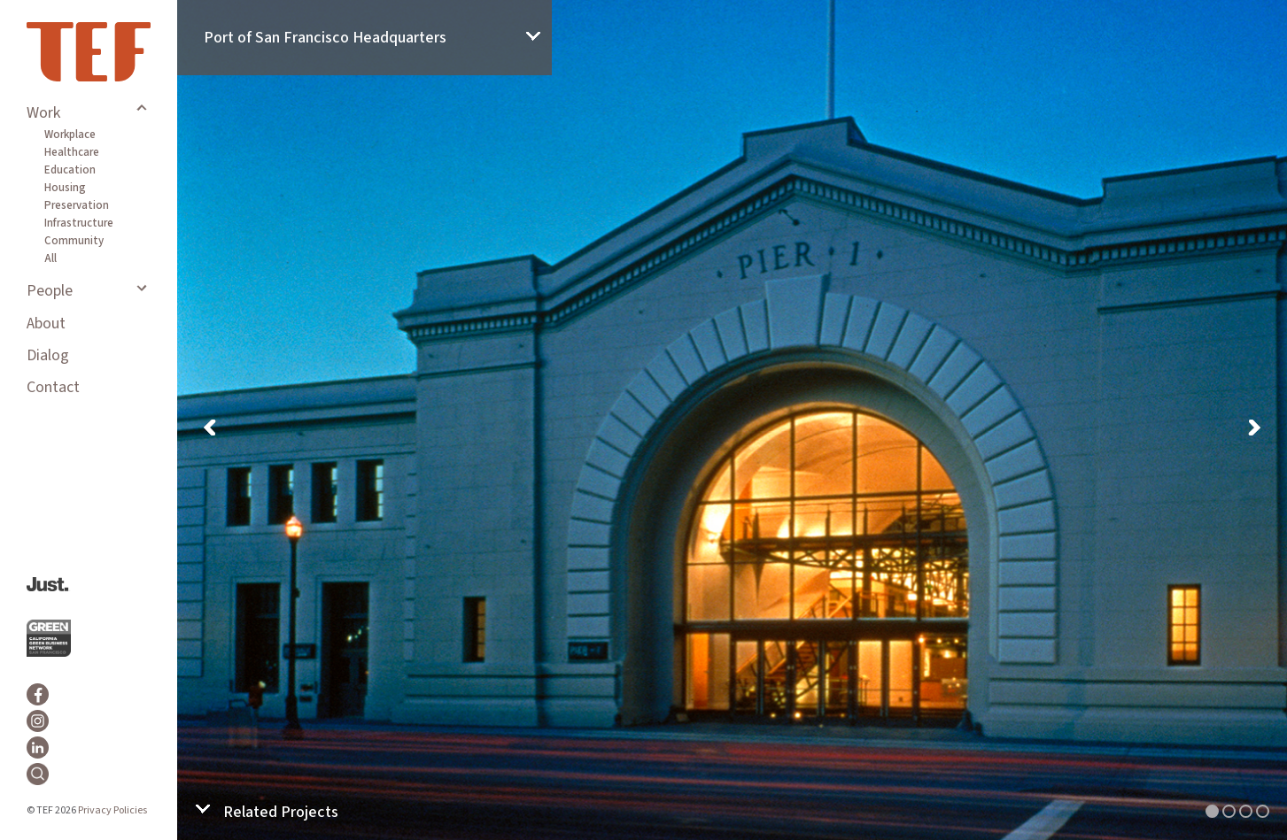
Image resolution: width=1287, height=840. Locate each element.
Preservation (76, 205)
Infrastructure (78, 223)
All (50, 258)
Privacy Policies (112, 810)
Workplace (70, 135)
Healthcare (71, 152)
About (46, 323)
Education (70, 170)
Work (43, 113)
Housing (65, 188)
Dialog (48, 355)
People (50, 290)
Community (74, 241)
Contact (53, 387)
